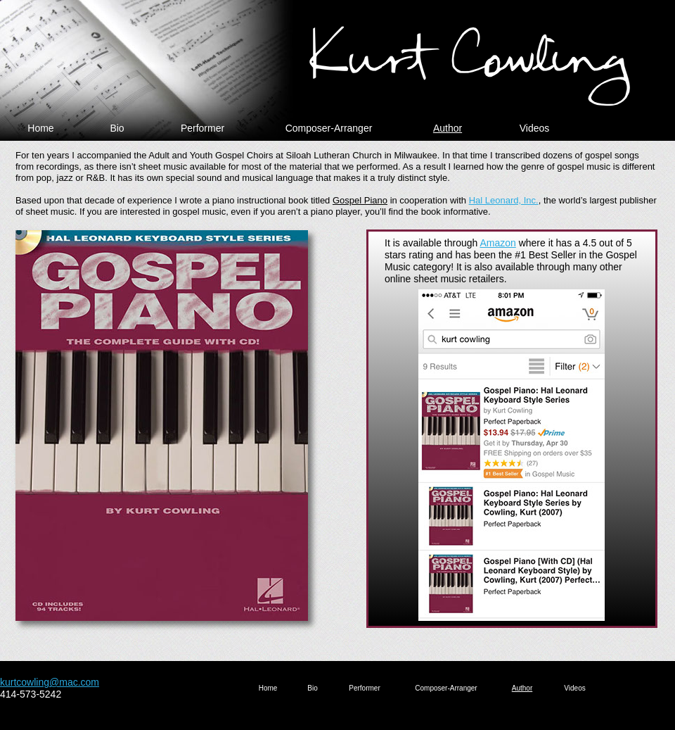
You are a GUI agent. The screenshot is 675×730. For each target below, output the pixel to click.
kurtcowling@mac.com (49, 682)
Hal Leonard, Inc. (504, 200)
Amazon (497, 242)
